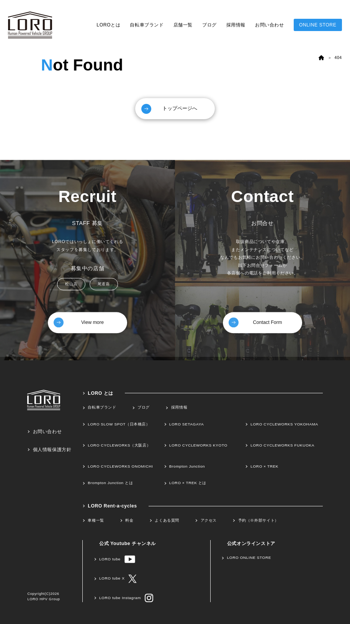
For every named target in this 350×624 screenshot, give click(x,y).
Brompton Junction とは (110, 483)
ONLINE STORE (317, 25)
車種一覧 (96, 520)
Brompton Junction (187, 466)
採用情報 (235, 25)
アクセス (209, 520)
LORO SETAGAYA (186, 424)
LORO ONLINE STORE (249, 557)
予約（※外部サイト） (258, 520)
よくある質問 (167, 520)
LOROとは (108, 25)
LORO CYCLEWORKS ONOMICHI (120, 466)
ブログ (209, 25)
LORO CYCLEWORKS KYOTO (198, 445)
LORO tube (117, 559)
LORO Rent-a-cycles (112, 505)
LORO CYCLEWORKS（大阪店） (119, 445)
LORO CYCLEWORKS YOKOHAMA (284, 424)
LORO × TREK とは (187, 483)
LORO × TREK (264, 466)
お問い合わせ (269, 25)
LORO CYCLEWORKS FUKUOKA (282, 445)
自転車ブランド (147, 25)
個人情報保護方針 (52, 449)
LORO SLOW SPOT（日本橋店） (119, 424)
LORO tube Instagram (126, 598)
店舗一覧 (183, 25)
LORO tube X (118, 578)
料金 (129, 520)
